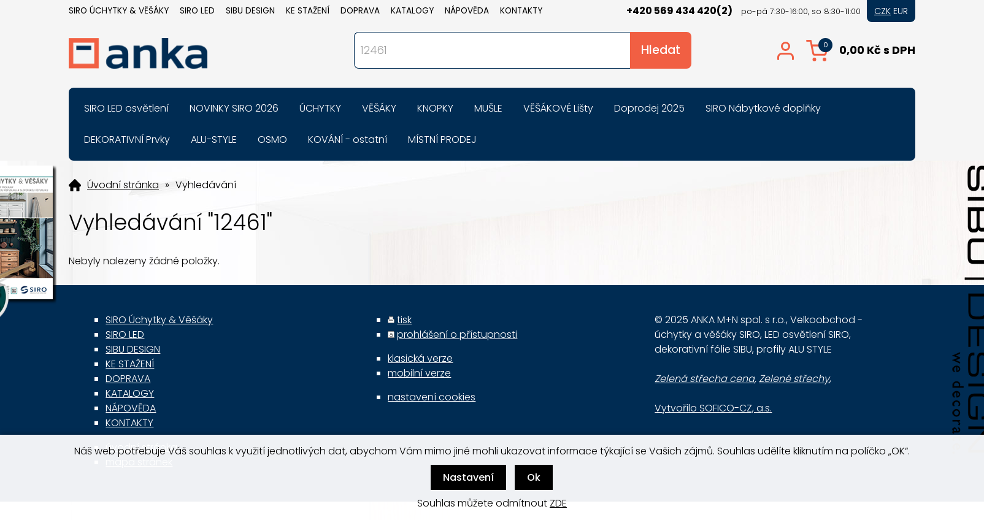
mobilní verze (419, 373)
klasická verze (420, 358)
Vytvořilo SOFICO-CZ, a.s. (713, 408)
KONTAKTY (521, 11)
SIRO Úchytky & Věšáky (119, 11)
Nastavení (468, 477)
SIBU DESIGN (250, 11)
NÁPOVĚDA (467, 11)
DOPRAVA (360, 11)
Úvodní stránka (123, 185)
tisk (404, 320)
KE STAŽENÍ (307, 11)
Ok (533, 477)
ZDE (558, 503)
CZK (882, 11)
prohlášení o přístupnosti (457, 334)
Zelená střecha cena (705, 379)
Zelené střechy (794, 379)
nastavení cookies (431, 397)
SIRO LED (197, 11)
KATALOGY (412, 11)
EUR (900, 11)
